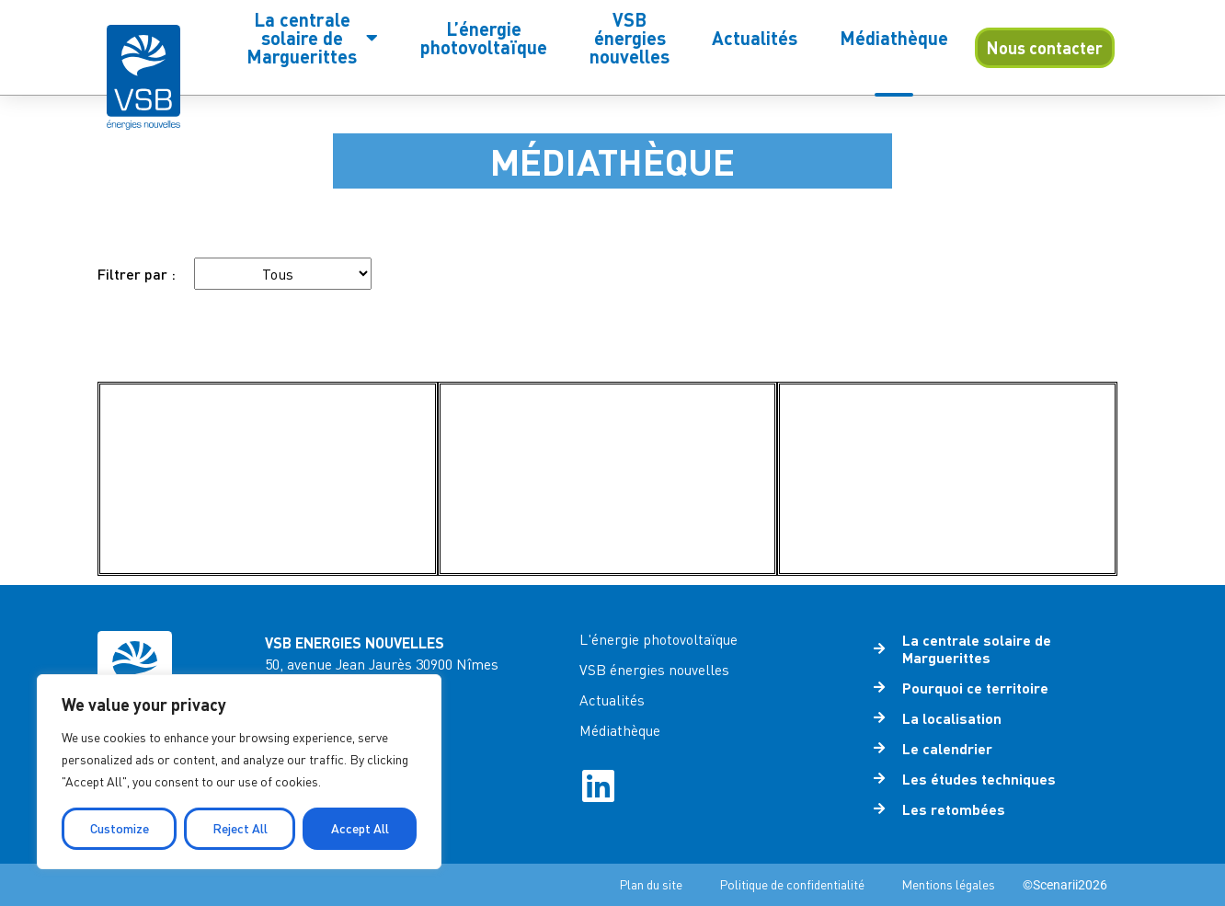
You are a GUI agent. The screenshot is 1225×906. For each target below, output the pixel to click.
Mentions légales (948, 884)
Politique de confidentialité (791, 884)
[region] (239, 771)
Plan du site (650, 884)
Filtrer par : (136, 273)
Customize (119, 828)
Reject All (240, 828)
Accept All (360, 828)
